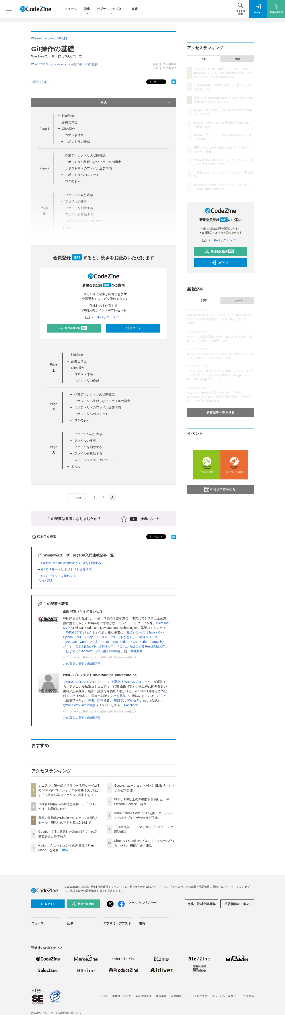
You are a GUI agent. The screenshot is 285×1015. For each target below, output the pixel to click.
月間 (237, 59)
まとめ (75, 466)
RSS (117, 700)
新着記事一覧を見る (220, 412)
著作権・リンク (121, 996)
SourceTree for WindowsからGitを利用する (71, 563)
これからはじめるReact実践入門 (142, 646)
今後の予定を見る (219, 489)
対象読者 (68, 116)
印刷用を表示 (43, 536)
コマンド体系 (74, 135)
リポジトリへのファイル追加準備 (88, 168)
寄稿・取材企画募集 (201, 904)
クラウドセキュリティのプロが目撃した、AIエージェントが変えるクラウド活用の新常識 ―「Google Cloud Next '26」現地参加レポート (220, 375)
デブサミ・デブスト (111, 9)
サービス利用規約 (197, 996)
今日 (204, 59)
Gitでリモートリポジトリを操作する (66, 569)
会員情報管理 (143, 996)
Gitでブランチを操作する (58, 576)
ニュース (71, 9)
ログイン (132, 328)
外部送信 (248, 996)
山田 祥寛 (85, 64)
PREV (75, 498)
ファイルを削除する (88, 447)
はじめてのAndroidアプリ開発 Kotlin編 (93, 651)
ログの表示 (73, 181)
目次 (135, 102)
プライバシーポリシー (225, 996)
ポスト (154, 82)
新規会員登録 (73, 328)
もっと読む (46, 580)
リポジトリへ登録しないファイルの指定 (93, 162)
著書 (91, 700)
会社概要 (176, 996)
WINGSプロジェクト (80, 632)
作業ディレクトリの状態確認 (85, 155)
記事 (87, 9)
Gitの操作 (68, 128)
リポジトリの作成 (77, 141)
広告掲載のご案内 (237, 904)
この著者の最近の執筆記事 (81, 663)
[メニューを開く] (9, 9)
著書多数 (136, 651)
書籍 (134, 9)
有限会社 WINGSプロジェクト (132, 682)
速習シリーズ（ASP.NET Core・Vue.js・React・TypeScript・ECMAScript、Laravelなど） (113, 641)
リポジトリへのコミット (82, 175)
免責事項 (161, 996)
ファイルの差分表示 (79, 195)
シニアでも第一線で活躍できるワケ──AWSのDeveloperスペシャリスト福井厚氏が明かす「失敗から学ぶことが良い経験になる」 (69, 790)
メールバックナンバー (103, 317)
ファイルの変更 (85, 440)
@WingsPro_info (136, 700)
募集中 (124, 696)
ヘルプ (104, 996)
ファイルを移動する (88, 453)
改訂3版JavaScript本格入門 (94, 646)
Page (44, 128)
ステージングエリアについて (94, 460)
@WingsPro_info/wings (79, 705)
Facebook (131, 705)
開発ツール (40, 81)
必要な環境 (69, 122)
